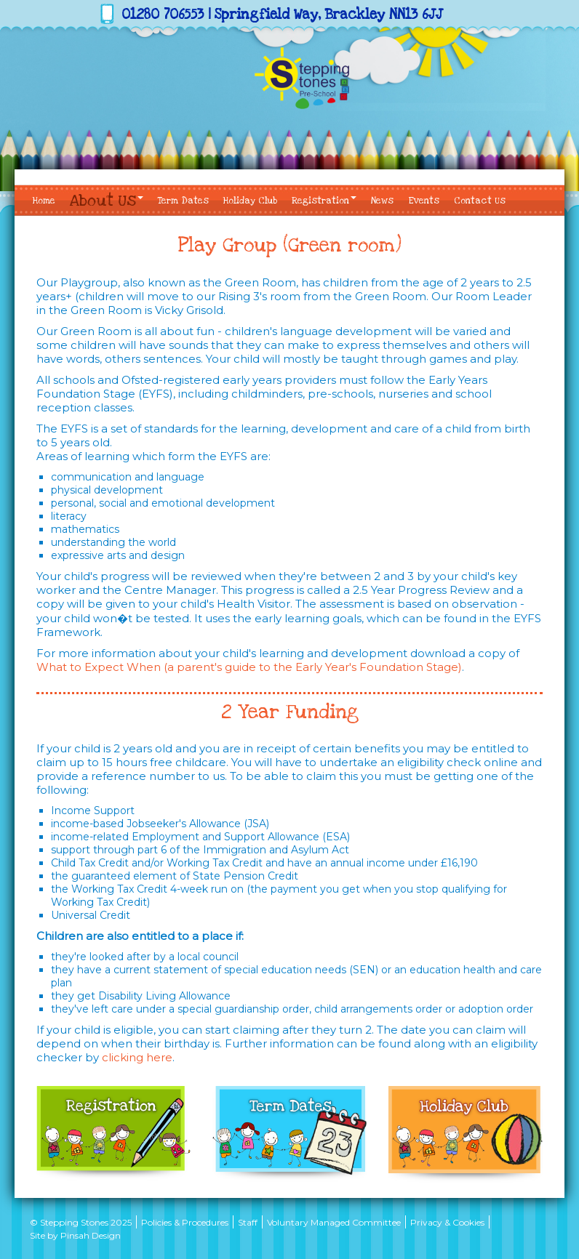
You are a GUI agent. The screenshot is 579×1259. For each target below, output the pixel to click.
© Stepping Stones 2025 (81, 1222)
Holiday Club (250, 200)
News (382, 200)
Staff (247, 1222)
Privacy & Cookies (447, 1222)
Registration (324, 200)
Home (44, 200)
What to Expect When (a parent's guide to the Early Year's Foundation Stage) (249, 667)
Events (423, 200)
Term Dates (183, 200)
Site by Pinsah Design (75, 1235)
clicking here (137, 1057)
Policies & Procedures (184, 1222)
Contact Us (480, 200)
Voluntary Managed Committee (334, 1222)
